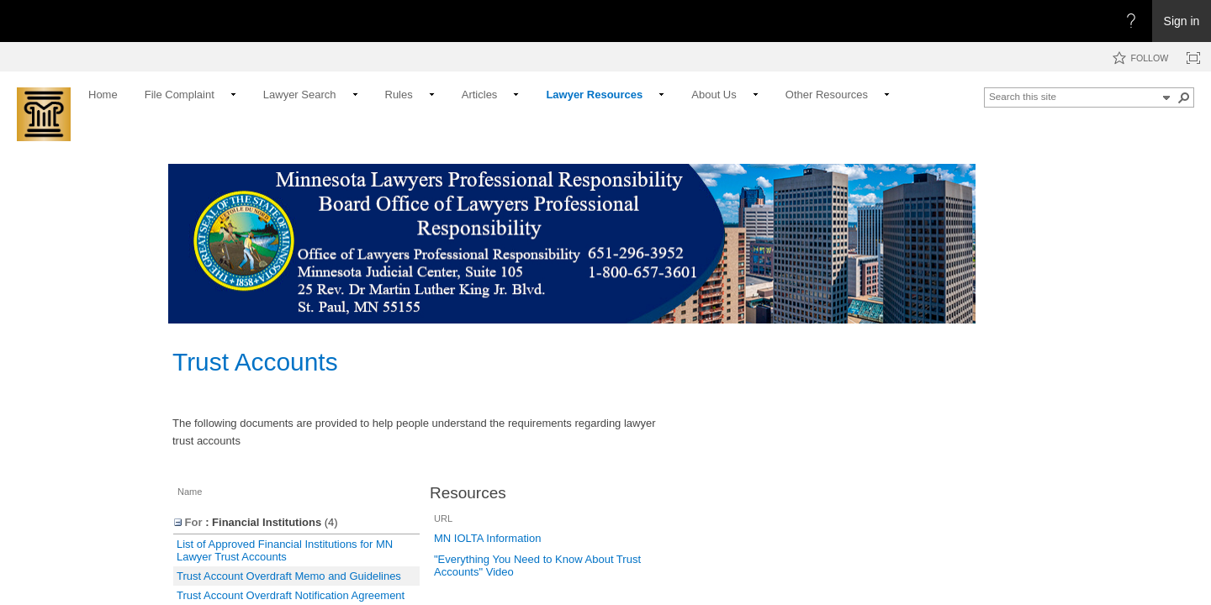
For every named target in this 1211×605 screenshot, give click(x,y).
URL (443, 518)
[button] (1166, 97)
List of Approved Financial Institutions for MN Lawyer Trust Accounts (285, 550)
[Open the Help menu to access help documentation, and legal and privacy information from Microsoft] (1131, 21)
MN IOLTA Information (487, 538)
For (188, 522)
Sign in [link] (1182, 21)
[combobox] (1073, 95)
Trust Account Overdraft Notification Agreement (291, 595)
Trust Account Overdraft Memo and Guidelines (289, 576)
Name (189, 492)
